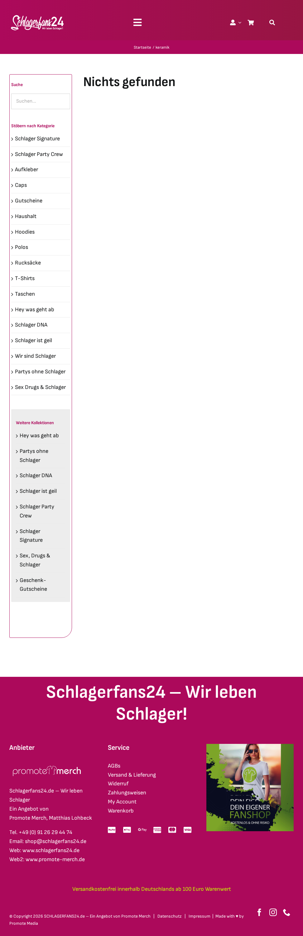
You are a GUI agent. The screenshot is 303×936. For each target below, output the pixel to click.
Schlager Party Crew (39, 154)
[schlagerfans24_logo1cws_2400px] (37, 14)
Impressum (199, 916)
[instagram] (273, 912)
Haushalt (25, 216)
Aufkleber (26, 169)
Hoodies (25, 232)
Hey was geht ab (34, 309)
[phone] (287, 912)
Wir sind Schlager (35, 356)
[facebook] (259, 912)
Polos (21, 247)
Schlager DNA (31, 325)
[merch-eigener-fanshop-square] (250, 746)
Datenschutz (169, 916)
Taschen (25, 294)
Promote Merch (136, 916)
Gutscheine (28, 200)
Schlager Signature (37, 138)
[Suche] (272, 22)
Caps (21, 185)
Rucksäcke (28, 262)
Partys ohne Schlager (40, 371)
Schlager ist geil (33, 340)
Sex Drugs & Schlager (40, 387)
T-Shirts (25, 278)
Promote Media (23, 923)
